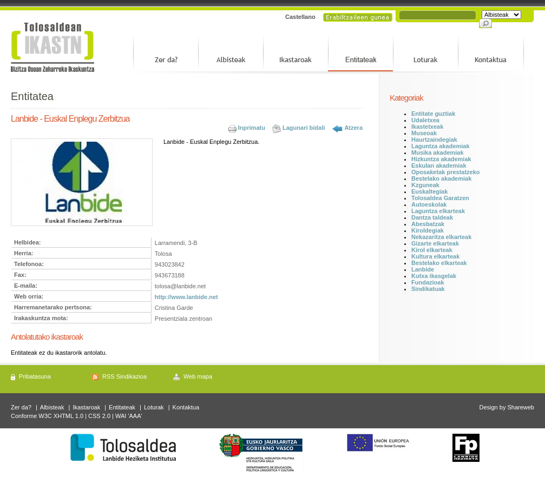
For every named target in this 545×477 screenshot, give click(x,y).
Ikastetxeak (427, 126)
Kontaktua (186, 407)
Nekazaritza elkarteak (441, 237)
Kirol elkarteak (431, 250)
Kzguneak (425, 185)
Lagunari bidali (304, 127)
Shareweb (520, 407)
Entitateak (122, 407)
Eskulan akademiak (439, 165)
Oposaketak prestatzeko (445, 172)
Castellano (300, 17)
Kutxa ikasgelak (433, 276)
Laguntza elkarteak (438, 211)
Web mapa (197, 376)
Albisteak (52, 407)
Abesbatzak (427, 224)
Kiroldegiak (427, 230)
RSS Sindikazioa (124, 376)
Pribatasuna (35, 376)
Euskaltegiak (429, 191)
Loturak (154, 407)
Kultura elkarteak (435, 256)
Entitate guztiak (433, 113)
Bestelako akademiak (441, 178)
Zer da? (21, 407)
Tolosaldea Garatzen (440, 198)
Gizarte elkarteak (435, 243)
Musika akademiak (437, 152)
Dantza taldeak (432, 217)
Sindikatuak (428, 289)
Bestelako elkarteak (439, 263)
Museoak (424, 133)
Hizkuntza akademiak (441, 159)
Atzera (353, 127)
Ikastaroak (86, 407)
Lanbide (422, 269)
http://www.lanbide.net (186, 297)
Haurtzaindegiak (434, 139)
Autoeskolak (428, 204)
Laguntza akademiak (440, 146)
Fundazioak (427, 282)
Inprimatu (251, 127)
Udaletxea (425, 120)
